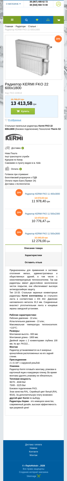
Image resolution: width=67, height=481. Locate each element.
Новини (33, 448)
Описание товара (33, 250)
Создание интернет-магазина (33, 472)
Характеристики (33, 258)
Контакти (33, 451)
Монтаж (34, 455)
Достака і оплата (33, 444)
